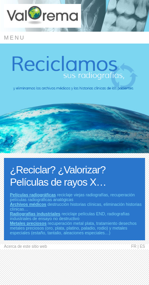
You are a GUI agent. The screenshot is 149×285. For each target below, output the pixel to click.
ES (142, 246)
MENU (14, 37)
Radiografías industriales (35, 213)
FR (133, 246)
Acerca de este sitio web (25, 246)
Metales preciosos (28, 223)
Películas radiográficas (33, 194)
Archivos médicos (28, 204)
